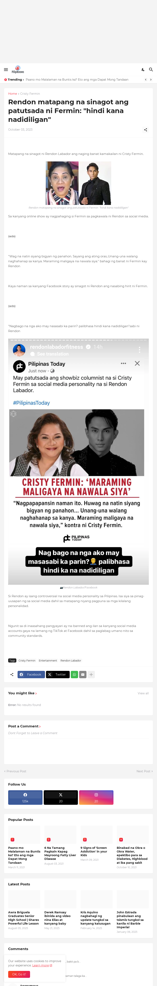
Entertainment (48, 660)
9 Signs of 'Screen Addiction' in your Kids (94, 851)
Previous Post (16, 771)
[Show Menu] (5, 69)
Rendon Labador (71, 660)
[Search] (151, 69)
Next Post (143, 771)
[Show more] (91, 674)
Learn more (40, 965)
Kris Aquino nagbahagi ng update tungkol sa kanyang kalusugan (96, 917)
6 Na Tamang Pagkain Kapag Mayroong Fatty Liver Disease (60, 853)
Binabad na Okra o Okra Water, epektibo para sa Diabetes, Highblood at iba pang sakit (132, 855)
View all (143, 693)
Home (12, 94)
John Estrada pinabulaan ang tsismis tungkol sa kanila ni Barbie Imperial (130, 919)
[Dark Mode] (143, 69)
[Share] (145, 130)
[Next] (151, 80)
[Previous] (146, 80)
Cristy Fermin (30, 94)
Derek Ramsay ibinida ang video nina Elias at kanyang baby (57, 917)
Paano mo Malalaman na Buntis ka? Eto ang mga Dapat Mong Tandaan (77, 79)
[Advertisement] (78, 31)
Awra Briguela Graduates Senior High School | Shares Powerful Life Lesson (23, 917)
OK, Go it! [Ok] (19, 974)
